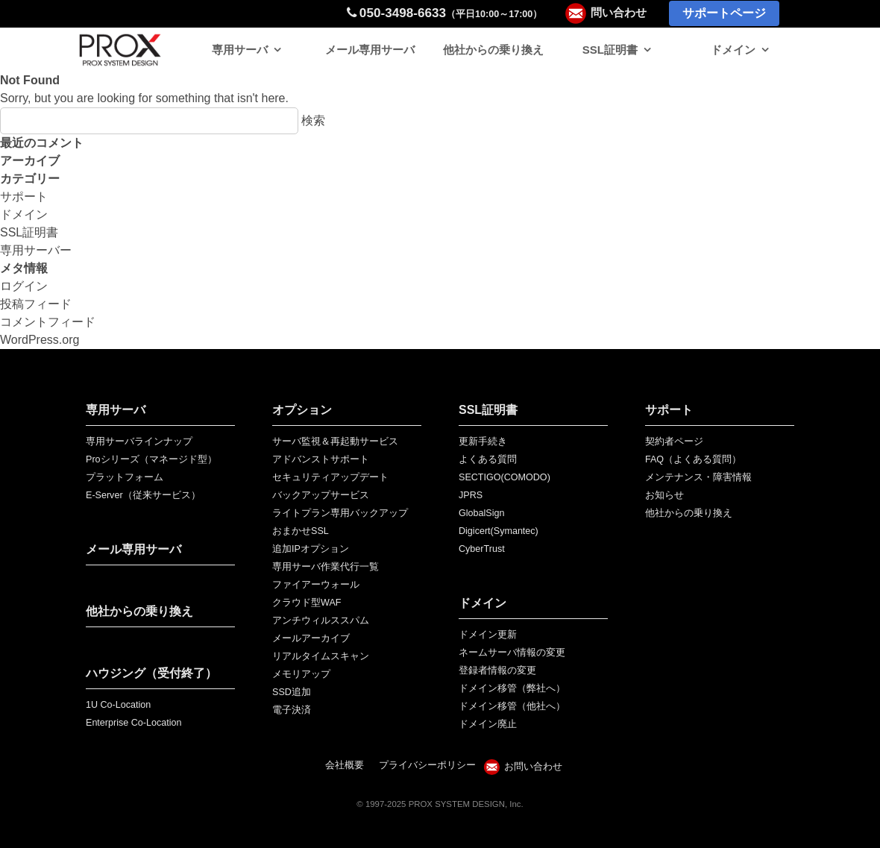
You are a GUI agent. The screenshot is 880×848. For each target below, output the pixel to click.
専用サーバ (240, 49)
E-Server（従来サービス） (143, 495)
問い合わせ (619, 13)
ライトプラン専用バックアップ (340, 513)
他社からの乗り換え (493, 49)
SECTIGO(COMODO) (504, 477)
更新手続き (483, 441)
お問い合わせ (533, 766)
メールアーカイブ (311, 638)
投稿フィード (36, 304)
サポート (24, 196)
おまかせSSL (300, 531)
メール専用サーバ (370, 49)
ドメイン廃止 (488, 724)
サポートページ (724, 13)
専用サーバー (36, 250)
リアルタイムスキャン (320, 656)
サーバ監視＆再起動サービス (335, 441)
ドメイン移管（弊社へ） (512, 688)
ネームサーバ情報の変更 (512, 652)
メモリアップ (301, 674)
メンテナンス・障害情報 (698, 477)
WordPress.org (39, 339)
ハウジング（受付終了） (151, 673)
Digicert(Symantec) (498, 531)
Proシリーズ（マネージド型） (151, 459)
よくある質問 (488, 459)
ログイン (24, 286)
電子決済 (291, 710)
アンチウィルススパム (320, 620)
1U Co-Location (118, 705)
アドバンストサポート (320, 459)
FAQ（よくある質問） (693, 459)
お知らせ (664, 495)
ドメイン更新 (488, 634)
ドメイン (733, 49)
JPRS (471, 495)
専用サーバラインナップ (139, 441)
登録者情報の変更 (497, 670)
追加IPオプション (310, 549)
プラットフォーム (124, 477)
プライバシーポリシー (427, 765)
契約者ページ (674, 441)
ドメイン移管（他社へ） (512, 706)
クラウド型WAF (306, 602)
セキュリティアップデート (330, 477)
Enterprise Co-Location (133, 722)
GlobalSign (481, 513)
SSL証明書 (610, 49)
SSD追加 (291, 692)
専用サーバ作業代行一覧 (325, 567)
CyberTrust (482, 549)
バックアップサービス (320, 495)
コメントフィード (47, 321)
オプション (302, 409)
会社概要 (344, 765)
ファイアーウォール (315, 585)
